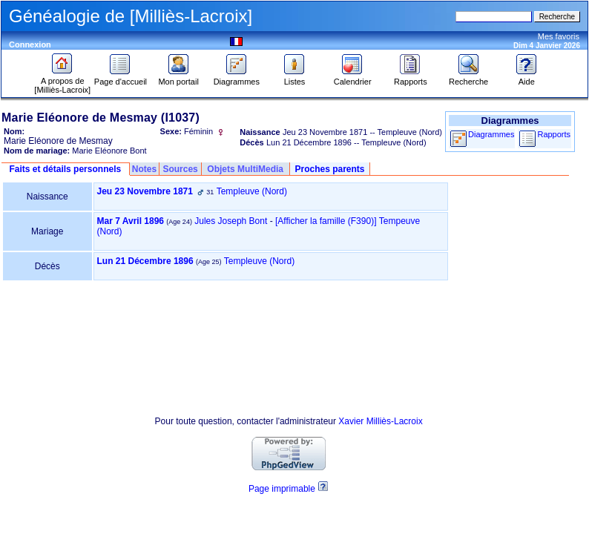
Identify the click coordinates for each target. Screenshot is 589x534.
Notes (144, 169)
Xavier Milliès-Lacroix (380, 421)
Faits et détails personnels (65, 169)
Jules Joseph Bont (230, 221)
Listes (294, 78)
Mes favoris (558, 36)
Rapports (410, 78)
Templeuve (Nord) (252, 191)
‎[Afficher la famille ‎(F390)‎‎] (326, 221)
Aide (527, 78)
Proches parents (329, 169)
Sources (179, 169)
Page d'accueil (120, 78)
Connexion (30, 44)
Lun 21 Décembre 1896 (145, 261)
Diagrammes (237, 78)
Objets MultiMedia (245, 169)
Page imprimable (282, 489)
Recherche (468, 78)
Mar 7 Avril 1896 (131, 221)
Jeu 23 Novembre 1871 (145, 191)
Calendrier (353, 78)
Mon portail (178, 78)
